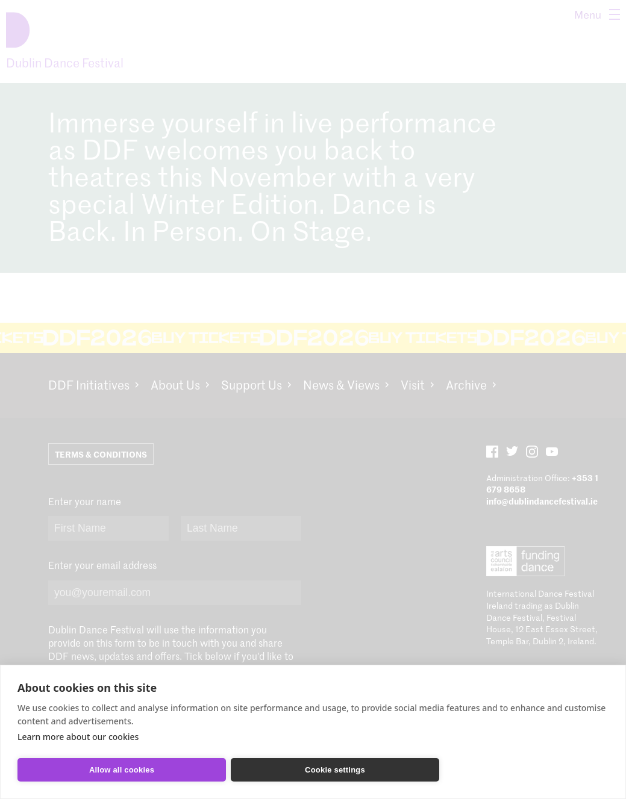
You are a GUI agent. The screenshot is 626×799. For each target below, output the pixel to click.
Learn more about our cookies (78, 736)
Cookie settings (335, 769)
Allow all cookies (121, 769)
